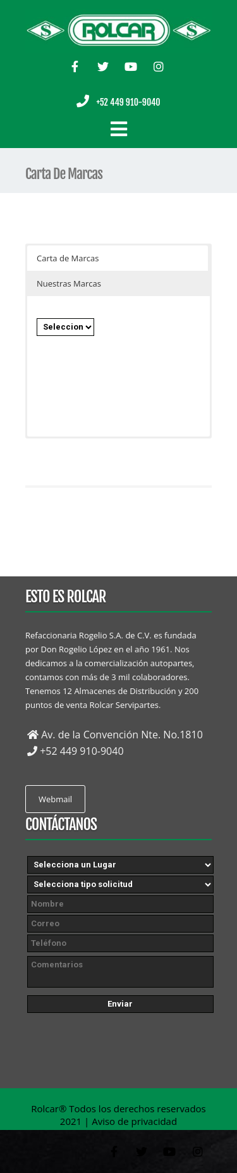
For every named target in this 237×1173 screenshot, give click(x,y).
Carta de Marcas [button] (68, 258)
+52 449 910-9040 (128, 102)
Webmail (55, 799)
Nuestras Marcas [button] (69, 283)
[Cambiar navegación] (118, 129)
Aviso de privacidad (134, 1121)
